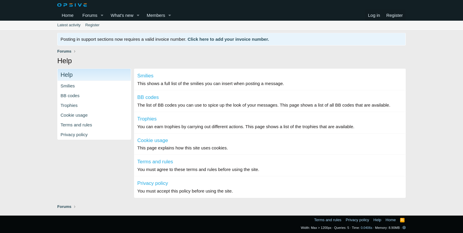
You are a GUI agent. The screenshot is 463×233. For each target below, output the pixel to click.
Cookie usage (74, 115)
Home (68, 15)
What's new (122, 15)
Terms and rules (76, 124)
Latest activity (69, 25)
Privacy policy (74, 134)
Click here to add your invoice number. (228, 39)
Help (378, 220)
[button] (102, 15)
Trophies (69, 105)
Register (92, 25)
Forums (89, 15)
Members (156, 15)
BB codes (70, 95)
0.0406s (366, 227)
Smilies (68, 85)
